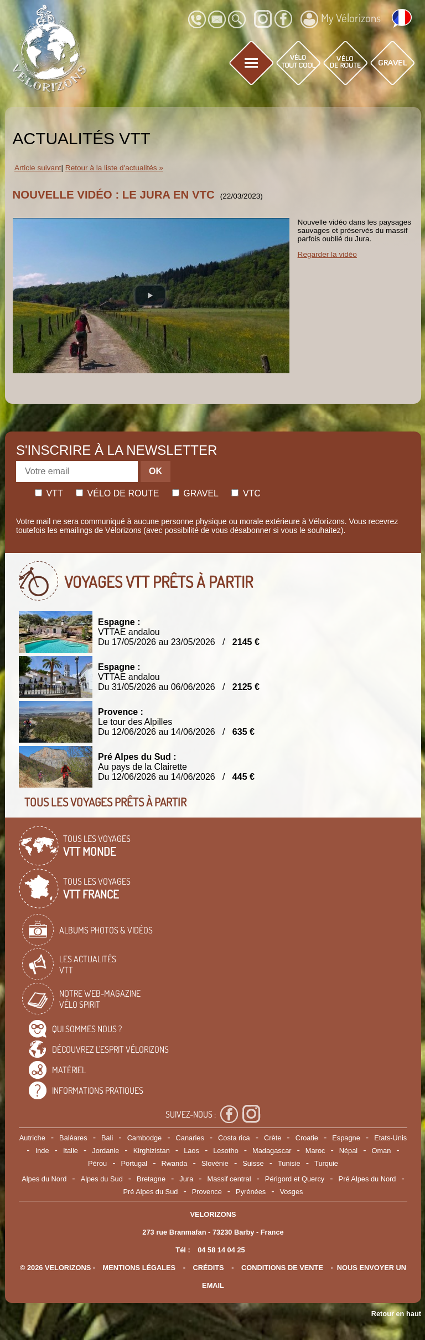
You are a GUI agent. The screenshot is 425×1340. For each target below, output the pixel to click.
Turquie (326, 1163)
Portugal (134, 1163)
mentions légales (139, 1267)
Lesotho (226, 1150)
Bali (107, 1138)
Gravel (195, 493)
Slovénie (215, 1163)
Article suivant (37, 168)
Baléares (73, 1138)
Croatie (307, 1138)
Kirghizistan (151, 1150)
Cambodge (144, 1138)
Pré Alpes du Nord (367, 1179)
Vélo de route (117, 493)
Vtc (245, 493)
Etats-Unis (390, 1138)
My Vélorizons (340, 19)
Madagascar (271, 1150)
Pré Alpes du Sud (150, 1191)
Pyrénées (251, 1191)
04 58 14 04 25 (221, 1250)
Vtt (49, 493)
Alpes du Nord (44, 1179)
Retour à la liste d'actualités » (114, 168)
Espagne (346, 1138)
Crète (272, 1138)
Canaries (190, 1138)
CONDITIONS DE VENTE (282, 1267)
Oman (381, 1150)
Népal (348, 1150)
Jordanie (105, 1150)
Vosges (291, 1191)
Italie (70, 1150)
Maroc (315, 1150)
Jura (186, 1179)
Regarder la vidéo (327, 254)
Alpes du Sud (102, 1179)
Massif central (229, 1179)
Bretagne (151, 1179)
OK (155, 471)
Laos (191, 1150)
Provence (207, 1191)
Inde (42, 1150)
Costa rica (234, 1138)
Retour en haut (396, 1313)
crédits (208, 1267)
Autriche (32, 1138)
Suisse (252, 1163)
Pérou (97, 1163)
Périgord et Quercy (294, 1179)
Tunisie (289, 1163)
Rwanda (175, 1163)
